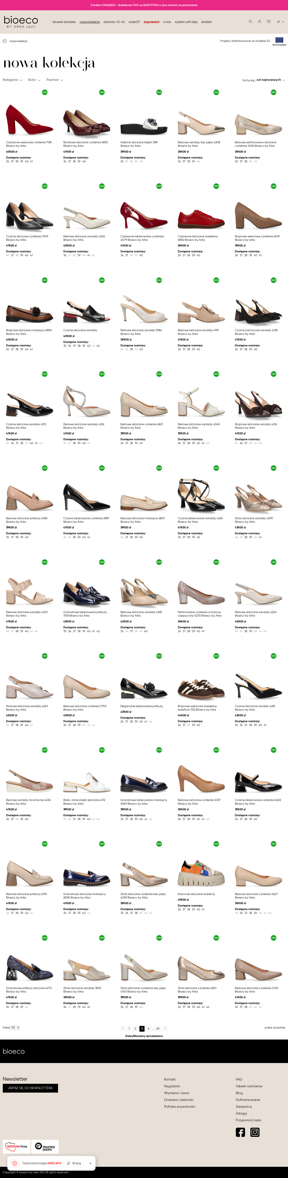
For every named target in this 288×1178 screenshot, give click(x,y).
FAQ (239, 1079)
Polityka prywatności (179, 1106)
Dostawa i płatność (179, 1100)
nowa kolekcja (90, 22)
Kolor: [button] (32, 80)
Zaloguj (241, 1113)
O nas (167, 22)
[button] (259, 21)
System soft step (186, 22)
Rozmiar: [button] (52, 80)
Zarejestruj (244, 1106)
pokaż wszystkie (275, 1027)
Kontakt (206, 22)
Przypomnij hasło (248, 1120)
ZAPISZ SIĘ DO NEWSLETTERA (30, 1088)
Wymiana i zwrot (176, 1093)
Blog (239, 1093)
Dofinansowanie (248, 1100)
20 (157, 1028)
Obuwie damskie (64, 22)
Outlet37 (134, 22)
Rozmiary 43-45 (114, 22)
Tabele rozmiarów (249, 1086)
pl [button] (280, 21)
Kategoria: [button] (10, 80)
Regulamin (172, 1086)
